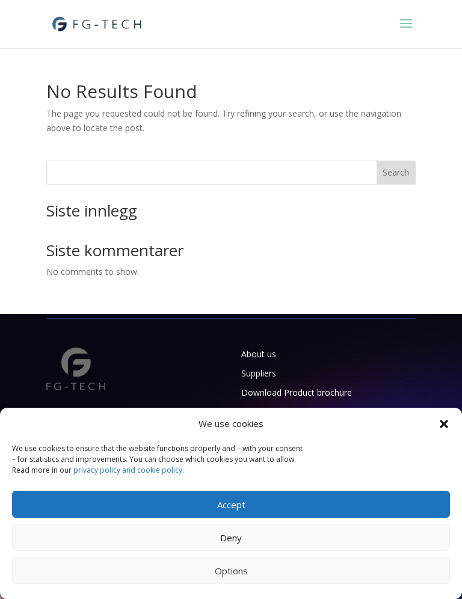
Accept (231, 505)
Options (231, 571)
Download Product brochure (296, 392)
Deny (231, 538)
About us (258, 354)
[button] (444, 424)
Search (396, 172)
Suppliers (258, 373)
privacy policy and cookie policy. (128, 470)
